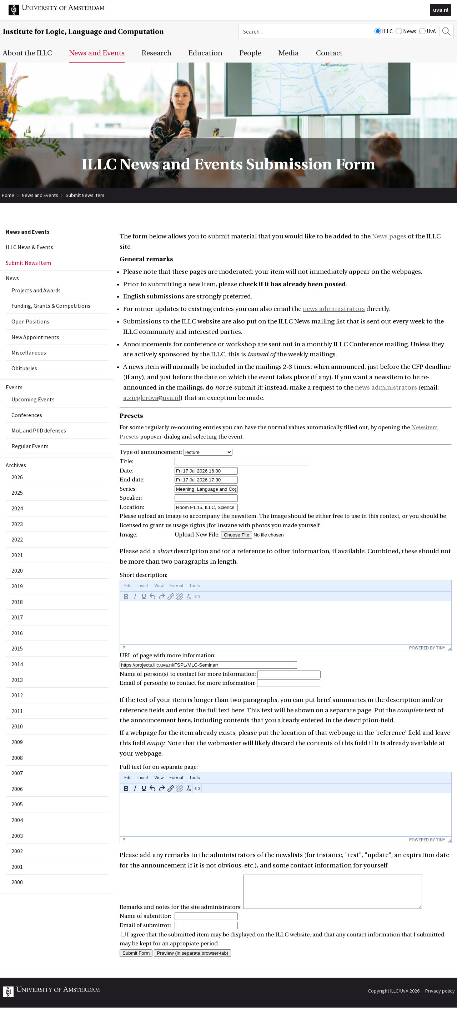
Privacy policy (440, 997)
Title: (126, 461)
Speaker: (131, 498)
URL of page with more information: (168, 655)
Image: (128, 534)
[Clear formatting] (188, 596)
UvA (427, 31)
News (406, 31)
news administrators (334, 309)
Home (8, 195)
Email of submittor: (145, 932)
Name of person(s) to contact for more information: (188, 674)
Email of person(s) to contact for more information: (188, 683)
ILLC (384, 31)
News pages (389, 236)
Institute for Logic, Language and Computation (83, 32)
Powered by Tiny (427, 648)
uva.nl (440, 9)
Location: (132, 507)
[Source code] (197, 596)
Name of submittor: (145, 922)
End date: (132, 479)
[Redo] (161, 596)
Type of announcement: (151, 452)
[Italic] (134, 596)
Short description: (143, 575)
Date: (126, 471)
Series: (128, 489)
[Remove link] (179, 596)
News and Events (40, 195)
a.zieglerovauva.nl (151, 398)
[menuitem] (128, 585)
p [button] (123, 648)
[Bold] (125, 596)
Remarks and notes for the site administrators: (181, 913)
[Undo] (152, 596)
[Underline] (143, 596)
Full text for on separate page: (159, 767)
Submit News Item (85, 195)
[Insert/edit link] (170, 596)
